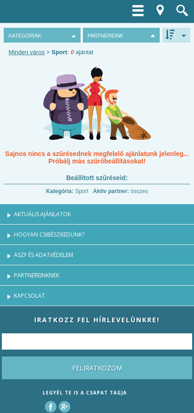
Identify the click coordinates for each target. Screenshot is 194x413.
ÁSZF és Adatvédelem (43, 255)
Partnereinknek (36, 275)
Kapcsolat (29, 296)
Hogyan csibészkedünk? (49, 234)
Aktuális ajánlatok (42, 214)
